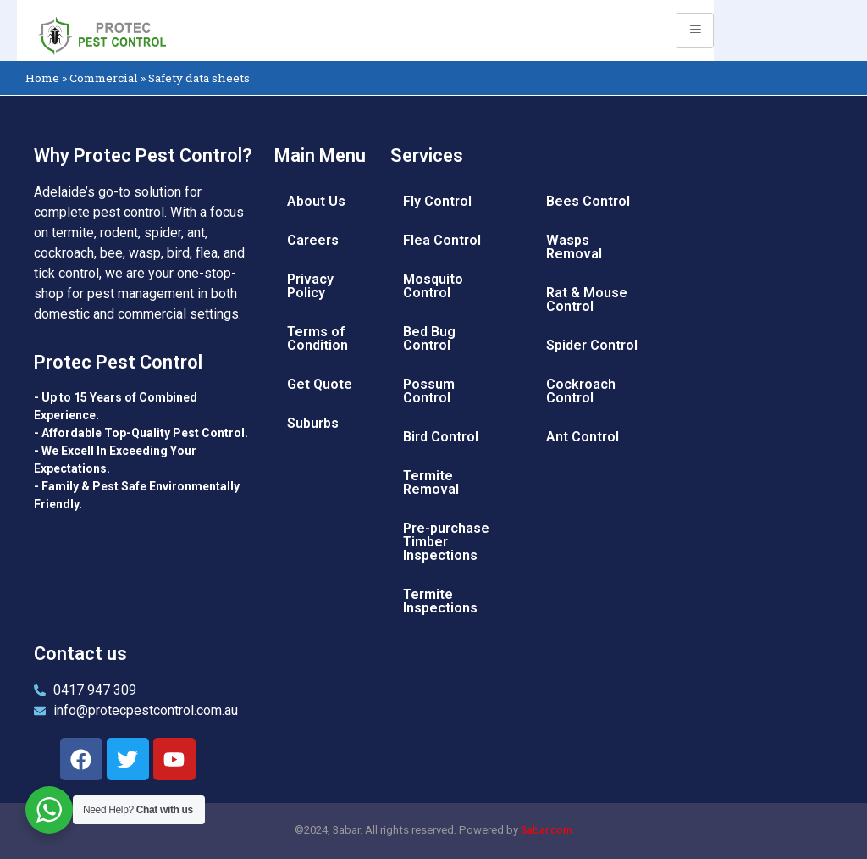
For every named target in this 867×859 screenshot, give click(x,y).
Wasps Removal (574, 247)
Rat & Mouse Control (586, 299)
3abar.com (546, 829)
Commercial (103, 78)
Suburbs (313, 423)
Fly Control (437, 201)
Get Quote (319, 384)
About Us (316, 201)
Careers (313, 240)
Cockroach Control (581, 391)
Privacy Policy (310, 286)
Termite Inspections (440, 601)
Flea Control (442, 240)
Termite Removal (431, 482)
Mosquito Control (433, 286)
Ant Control (582, 437)
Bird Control (440, 437)
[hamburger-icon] (695, 30)
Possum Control (429, 391)
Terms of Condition (317, 338)
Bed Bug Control (429, 338)
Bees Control (588, 201)
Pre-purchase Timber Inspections (446, 541)
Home (42, 78)
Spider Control (592, 345)
